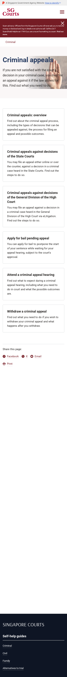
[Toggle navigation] (62, 12)
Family (6, 660)
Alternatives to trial (13, 668)
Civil (5, 653)
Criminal (11, 42)
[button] (53, 3)
